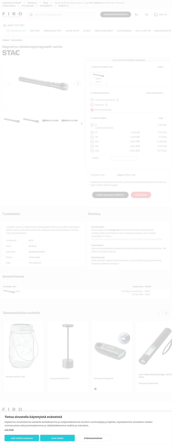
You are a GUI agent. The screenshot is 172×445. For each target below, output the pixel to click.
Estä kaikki (53, 438)
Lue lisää (9, 429)
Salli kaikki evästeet (20, 438)
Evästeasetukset (86, 438)
